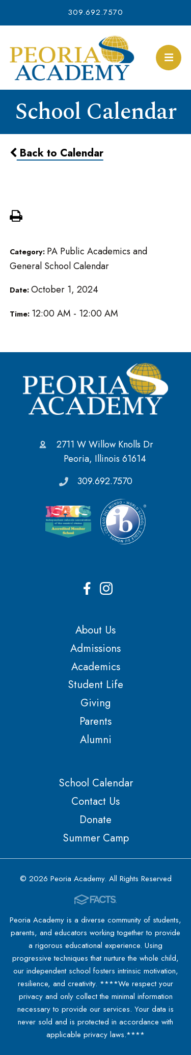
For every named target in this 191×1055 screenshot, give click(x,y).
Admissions (95, 648)
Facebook (87, 588)
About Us (95, 630)
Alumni (96, 739)
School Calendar (96, 782)
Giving (95, 702)
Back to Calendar (56, 153)
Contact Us (95, 801)
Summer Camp (96, 838)
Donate (95, 819)
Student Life (95, 684)
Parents (95, 721)
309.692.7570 (95, 12)
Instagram (106, 588)
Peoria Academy (95, 388)
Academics (95, 666)
